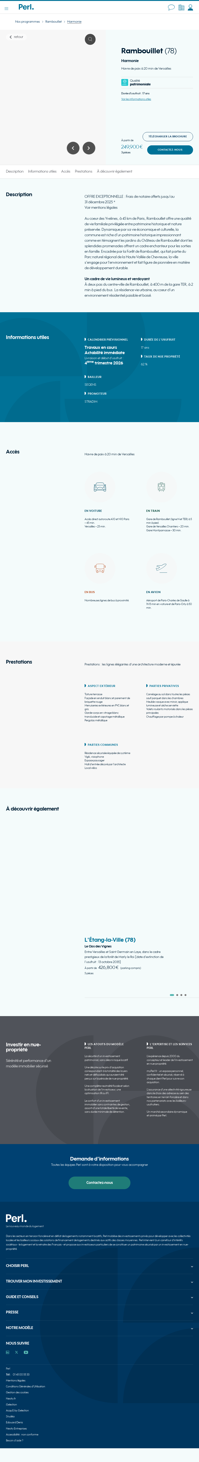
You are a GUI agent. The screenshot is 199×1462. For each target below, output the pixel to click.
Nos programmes (27, 22)
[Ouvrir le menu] (8, 8)
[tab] (172, 995)
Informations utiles (42, 171)
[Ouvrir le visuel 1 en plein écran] (90, 39)
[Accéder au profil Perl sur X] (16, 1353)
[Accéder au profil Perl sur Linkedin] (7, 1353)
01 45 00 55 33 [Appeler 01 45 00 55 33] (21, 1374)
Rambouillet (53, 22)
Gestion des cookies (17, 1392)
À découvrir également (114, 171)
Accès (65, 171)
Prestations (83, 171)
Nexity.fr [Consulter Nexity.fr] (11, 1398)
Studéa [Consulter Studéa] (10, 1416)
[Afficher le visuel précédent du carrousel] (73, 148)
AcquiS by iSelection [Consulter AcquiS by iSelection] (17, 1410)
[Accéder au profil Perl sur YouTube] (26, 1353)
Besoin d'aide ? (14, 1440)
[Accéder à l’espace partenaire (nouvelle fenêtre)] (181, 8)
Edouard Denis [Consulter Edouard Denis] (14, 1422)
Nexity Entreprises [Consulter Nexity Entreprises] (16, 1428)
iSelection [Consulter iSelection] (11, 1404)
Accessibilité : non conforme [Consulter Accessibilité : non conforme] (22, 1434)
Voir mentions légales (101, 208)
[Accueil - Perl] (26, 9)
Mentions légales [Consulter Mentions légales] (15, 1380)
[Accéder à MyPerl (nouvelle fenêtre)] (190, 8)
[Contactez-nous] (171, 8)
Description (15, 171)
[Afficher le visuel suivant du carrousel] (89, 148)
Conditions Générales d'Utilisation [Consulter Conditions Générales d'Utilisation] (25, 1386)
